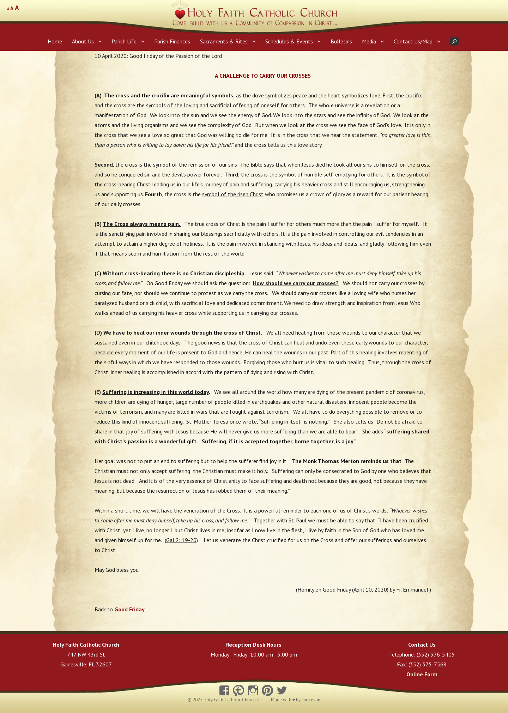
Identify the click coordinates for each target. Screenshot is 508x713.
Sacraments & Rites (224, 41)
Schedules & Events (289, 41)
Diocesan (311, 700)
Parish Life (124, 41)
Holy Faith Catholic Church (230, 700)
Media (369, 41)
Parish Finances (172, 41)
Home (55, 41)
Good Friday (129, 609)
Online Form (421, 674)
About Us (83, 41)
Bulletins (341, 41)
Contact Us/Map (413, 41)
